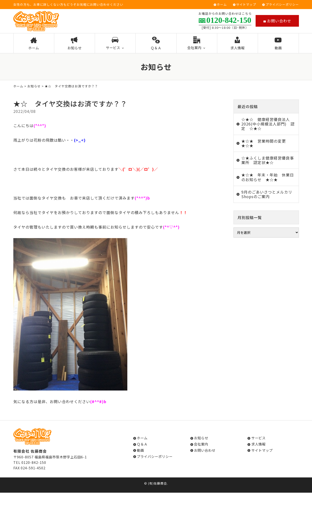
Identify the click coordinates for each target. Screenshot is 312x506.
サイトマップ (246, 4)
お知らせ (74, 43)
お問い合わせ (277, 21)
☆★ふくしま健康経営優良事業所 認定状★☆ (267, 160)
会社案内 (196, 43)
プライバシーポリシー (282, 4)
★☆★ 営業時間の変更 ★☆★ (265, 143)
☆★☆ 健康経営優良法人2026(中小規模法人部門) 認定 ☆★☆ (268, 123)
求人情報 (237, 43)
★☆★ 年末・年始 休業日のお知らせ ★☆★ (267, 177)
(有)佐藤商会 (157, 483)
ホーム (222, 4)
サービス (115, 43)
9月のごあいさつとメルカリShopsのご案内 (266, 194)
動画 (278, 43)
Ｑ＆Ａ (156, 43)
